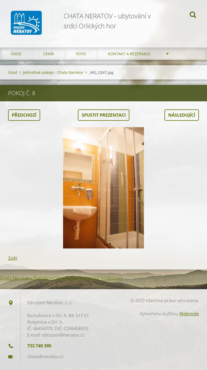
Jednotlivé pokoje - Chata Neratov (53, 72)
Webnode (189, 314)
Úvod (16, 53)
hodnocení (112, 278)
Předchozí (24, 115)
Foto (81, 53)
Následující (181, 115)
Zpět (12, 258)
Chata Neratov (14, 278)
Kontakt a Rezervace (129, 53)
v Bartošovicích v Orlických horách (65, 278)
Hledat (193, 15)
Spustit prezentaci (104, 115)
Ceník (48, 53)
